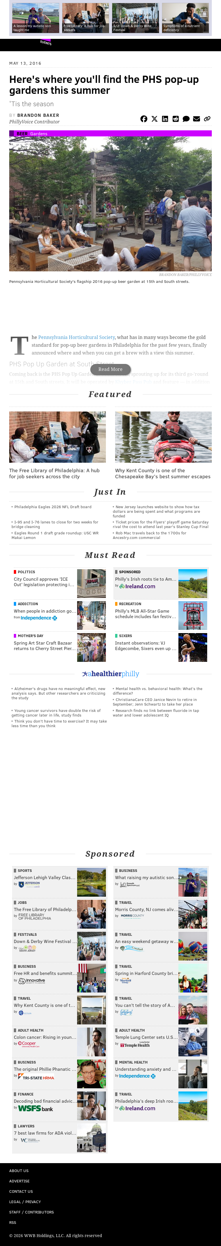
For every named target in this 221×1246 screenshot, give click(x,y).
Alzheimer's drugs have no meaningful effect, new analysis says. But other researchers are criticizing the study (58, 693)
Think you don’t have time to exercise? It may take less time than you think (59, 723)
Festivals (27, 934)
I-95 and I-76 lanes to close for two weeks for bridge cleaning (55, 524)
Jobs (22, 902)
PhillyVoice (14, 45)
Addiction (28, 603)
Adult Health (30, 1030)
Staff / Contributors (31, 1212)
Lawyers (26, 1126)
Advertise (19, 1181)
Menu (211, 45)
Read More (110, 369)
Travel (125, 902)
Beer (22, 133)
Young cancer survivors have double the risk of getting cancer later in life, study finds (56, 713)
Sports (25, 870)
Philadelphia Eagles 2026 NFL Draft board (53, 506)
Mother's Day (30, 635)
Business (128, 870)
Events (46, 42)
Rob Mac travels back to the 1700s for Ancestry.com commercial (149, 535)
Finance (25, 1094)
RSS (12, 1222)
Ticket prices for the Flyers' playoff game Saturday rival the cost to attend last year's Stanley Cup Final (161, 524)
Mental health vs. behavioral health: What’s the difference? (157, 691)
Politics (26, 571)
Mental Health (133, 1062)
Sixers (125, 635)
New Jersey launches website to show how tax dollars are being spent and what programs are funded (156, 511)
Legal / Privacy (25, 1201)
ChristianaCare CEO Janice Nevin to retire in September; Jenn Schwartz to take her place (155, 702)
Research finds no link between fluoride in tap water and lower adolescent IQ (156, 713)
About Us (18, 1170)
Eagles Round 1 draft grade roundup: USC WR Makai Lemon (55, 535)
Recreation (130, 603)
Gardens (38, 133)
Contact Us (21, 1191)
